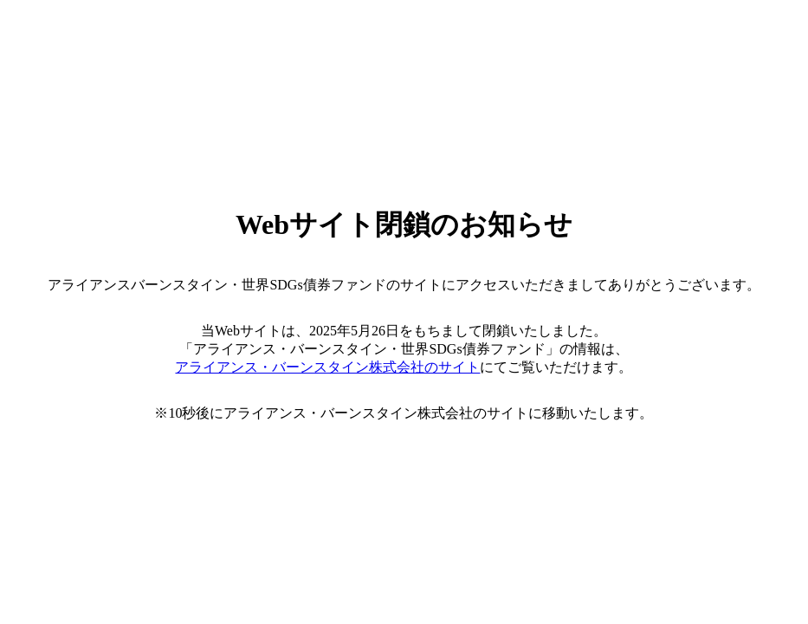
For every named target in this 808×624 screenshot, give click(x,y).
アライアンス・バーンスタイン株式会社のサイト (327, 367)
